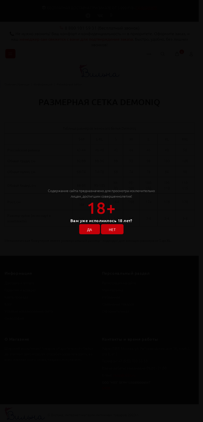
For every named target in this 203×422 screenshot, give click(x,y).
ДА (89, 229)
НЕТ (112, 229)
